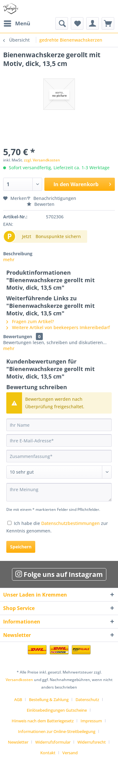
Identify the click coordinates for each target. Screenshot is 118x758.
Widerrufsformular (52, 742)
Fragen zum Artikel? (30, 321)
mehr (8, 259)
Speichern (20, 547)
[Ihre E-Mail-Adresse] (59, 440)
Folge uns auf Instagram (59, 574)
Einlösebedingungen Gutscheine (57, 710)
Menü (17, 22)
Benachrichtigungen (51, 198)
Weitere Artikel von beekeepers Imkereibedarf (58, 327)
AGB (18, 699)
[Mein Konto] (92, 23)
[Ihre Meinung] (59, 492)
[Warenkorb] (108, 23)
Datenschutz (87, 699)
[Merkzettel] (77, 23)
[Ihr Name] (59, 425)
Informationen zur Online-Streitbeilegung (56, 731)
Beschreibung (17, 254)
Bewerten (40, 204)
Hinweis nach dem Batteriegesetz (43, 721)
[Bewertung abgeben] (59, 472)
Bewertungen (17, 336)
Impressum (91, 721)
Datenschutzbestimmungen (70, 523)
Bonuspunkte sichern (58, 236)
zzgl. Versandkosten (42, 160)
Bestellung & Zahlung (49, 699)
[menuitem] (16, 23)
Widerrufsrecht (91, 742)
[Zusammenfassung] (59, 456)
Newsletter (18, 742)
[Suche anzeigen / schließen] (61, 23)
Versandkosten (19, 679)
